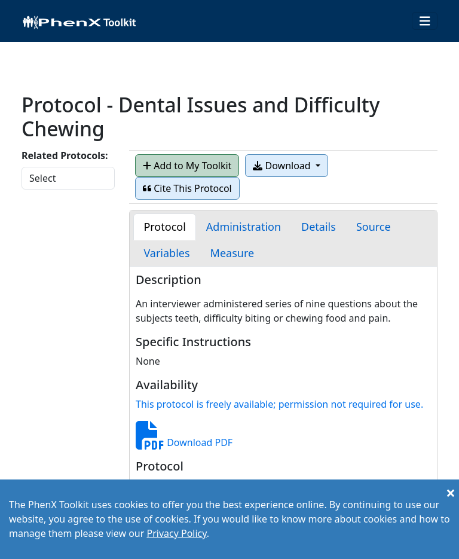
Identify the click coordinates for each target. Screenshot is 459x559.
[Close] (450, 492)
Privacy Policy (176, 533)
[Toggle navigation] (425, 21)
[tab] (164, 226)
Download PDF (184, 442)
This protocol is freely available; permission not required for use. (279, 404)
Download (283, 165)
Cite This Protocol (187, 188)
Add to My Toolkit (187, 165)
